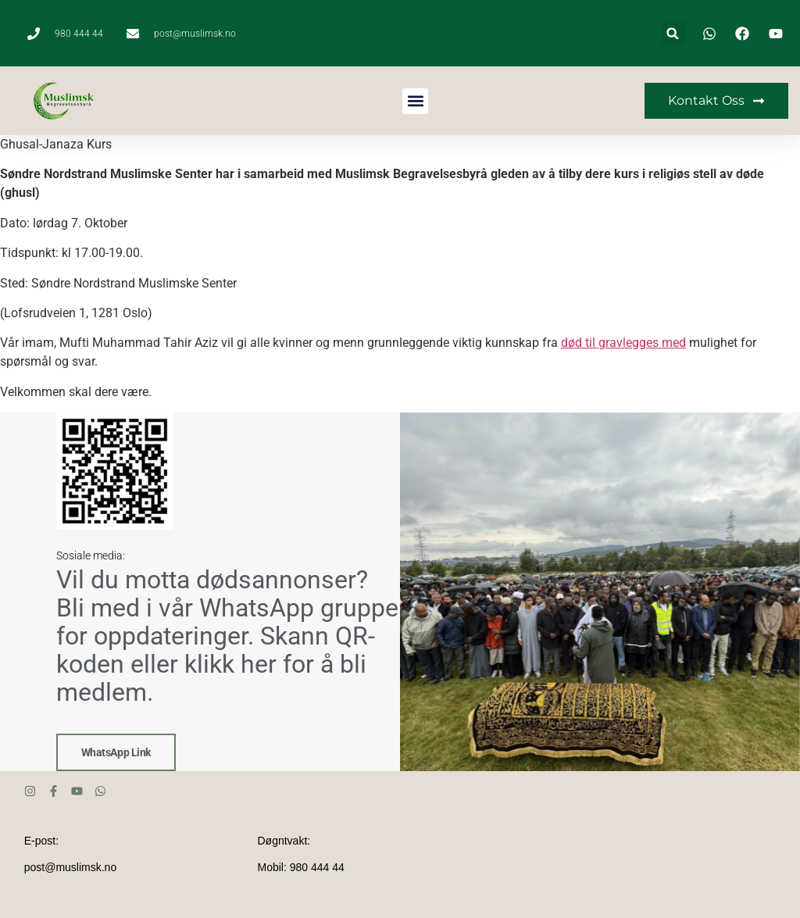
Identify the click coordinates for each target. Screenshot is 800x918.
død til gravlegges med (623, 342)
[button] (673, 33)
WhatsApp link (116, 752)
